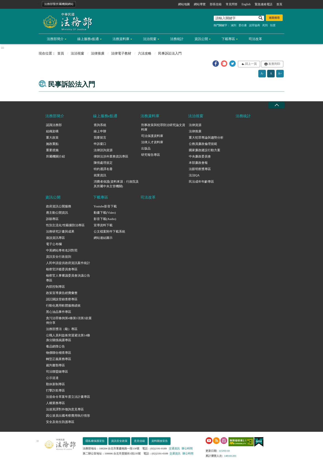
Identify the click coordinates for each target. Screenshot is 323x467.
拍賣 (273, 25)
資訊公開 (201, 39)
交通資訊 (174, 448)
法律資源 (195, 125)
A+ (280, 73)
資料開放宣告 (159, 440)
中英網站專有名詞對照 (61, 250)
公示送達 (52, 378)
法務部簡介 (55, 39)
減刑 (233, 25)
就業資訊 (100, 175)
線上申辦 (100, 131)
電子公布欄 (54, 244)
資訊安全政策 (119, 440)
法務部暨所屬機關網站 (59, 4)
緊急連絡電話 (263, 4)
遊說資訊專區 (55, 237)
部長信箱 (216, 4)
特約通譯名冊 (103, 169)
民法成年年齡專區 (201, 181)
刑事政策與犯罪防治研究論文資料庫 (163, 127)
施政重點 (52, 144)
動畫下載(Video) (105, 212)
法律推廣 (97, 53)
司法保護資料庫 (152, 136)
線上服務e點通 (88, 39)
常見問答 (232, 4)
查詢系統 (100, 125)
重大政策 (52, 137)
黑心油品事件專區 (58, 312)
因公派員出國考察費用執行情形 (68, 415)
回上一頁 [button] (251, 63)
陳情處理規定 (103, 162)
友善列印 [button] (274, 63)
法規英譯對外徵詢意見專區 (65, 409)
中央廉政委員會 (200, 156)
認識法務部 (54, 125)
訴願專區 (52, 219)
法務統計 (177, 39)
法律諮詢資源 (103, 150)
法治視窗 (149, 39)
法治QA (194, 175)
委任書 (243, 25)
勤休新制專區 (55, 384)
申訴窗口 (100, 144)
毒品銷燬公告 (55, 346)
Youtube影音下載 (105, 206)
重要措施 (52, 150)
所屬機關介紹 (55, 156)
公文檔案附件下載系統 (109, 231)
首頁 (279, 4)
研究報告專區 (150, 154)
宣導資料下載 (103, 225)
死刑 (265, 25)
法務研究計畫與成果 (60, 231)
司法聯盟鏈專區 (57, 371)
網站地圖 (184, 4)
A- (262, 73)
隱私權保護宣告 (95, 440)
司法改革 (255, 39)
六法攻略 (144, 53)
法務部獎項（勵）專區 (61, 329)
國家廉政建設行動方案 (204, 150)
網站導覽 (200, 4)
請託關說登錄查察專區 (61, 299)
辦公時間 (187, 448)
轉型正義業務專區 (58, 359)
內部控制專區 (55, 286)
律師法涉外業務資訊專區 (111, 156)
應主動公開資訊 (57, 212)
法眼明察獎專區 (200, 169)
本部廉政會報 (198, 162)
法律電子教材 (121, 53)
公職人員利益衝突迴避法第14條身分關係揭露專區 (68, 338)
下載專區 (228, 39)
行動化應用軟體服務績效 (63, 305)
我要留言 (100, 137)
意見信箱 (139, 440)
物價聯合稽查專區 (58, 352)
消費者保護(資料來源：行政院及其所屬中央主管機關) (116, 184)
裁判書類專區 (55, 365)
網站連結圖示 (103, 237)
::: (38, 3)
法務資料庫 (121, 39)
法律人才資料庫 (152, 142)
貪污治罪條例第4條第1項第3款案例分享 (69, 320)
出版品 (146, 148)
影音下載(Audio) (105, 219)
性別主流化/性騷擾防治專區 (65, 225)
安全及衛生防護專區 (60, 422)
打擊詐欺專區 (55, 390)
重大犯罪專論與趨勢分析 (206, 137)
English (246, 4)
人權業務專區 (55, 403)
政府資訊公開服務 (58, 206)
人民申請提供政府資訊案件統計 (68, 263)
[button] (216, 63)
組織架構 (52, 131)
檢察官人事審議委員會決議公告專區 (68, 278)
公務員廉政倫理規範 (203, 144)
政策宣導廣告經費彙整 (61, 293)
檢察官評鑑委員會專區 (61, 269)
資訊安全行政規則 (58, 256)
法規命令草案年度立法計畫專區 (68, 396)
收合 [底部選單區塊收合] (276, 105)
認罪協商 (254, 25)
